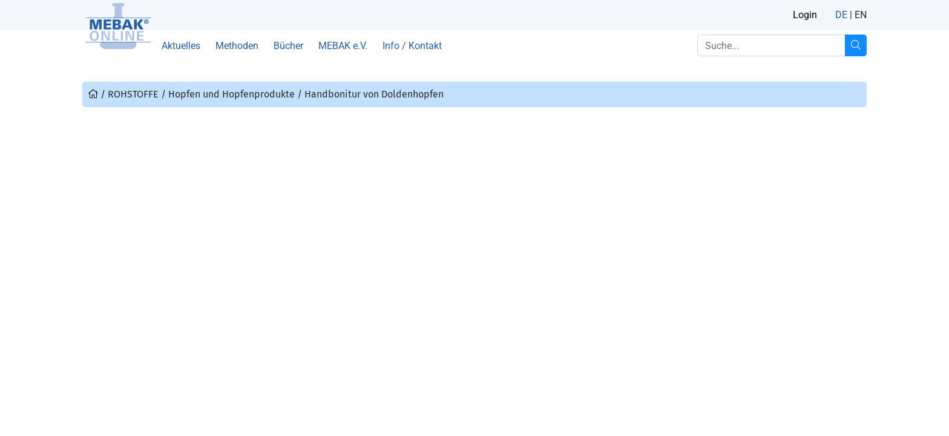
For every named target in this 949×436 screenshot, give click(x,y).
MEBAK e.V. (342, 45)
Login (805, 15)
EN (861, 15)
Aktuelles (181, 45)
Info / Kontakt (412, 45)
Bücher (288, 45)
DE (841, 15)
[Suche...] (856, 45)
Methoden (236, 45)
